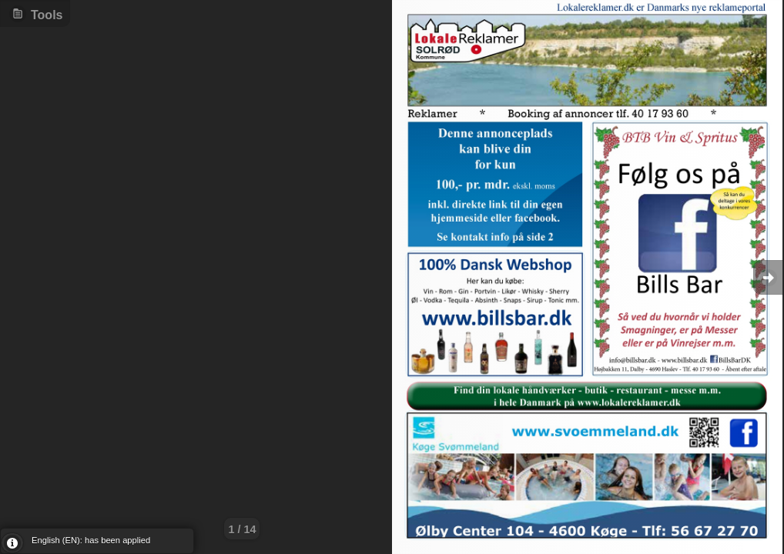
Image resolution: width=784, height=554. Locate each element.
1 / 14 (242, 529)
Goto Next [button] (768, 277)
